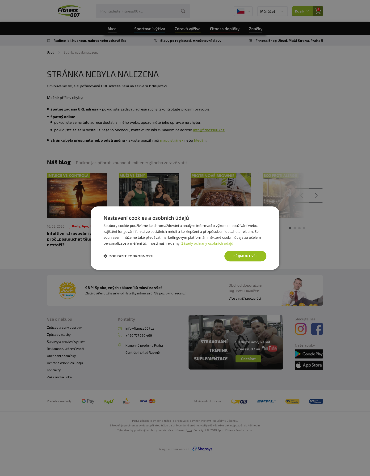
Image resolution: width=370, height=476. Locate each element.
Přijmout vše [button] (245, 256)
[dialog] (185, 238)
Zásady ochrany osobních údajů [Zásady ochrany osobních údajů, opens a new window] (207, 243)
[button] (129, 256)
